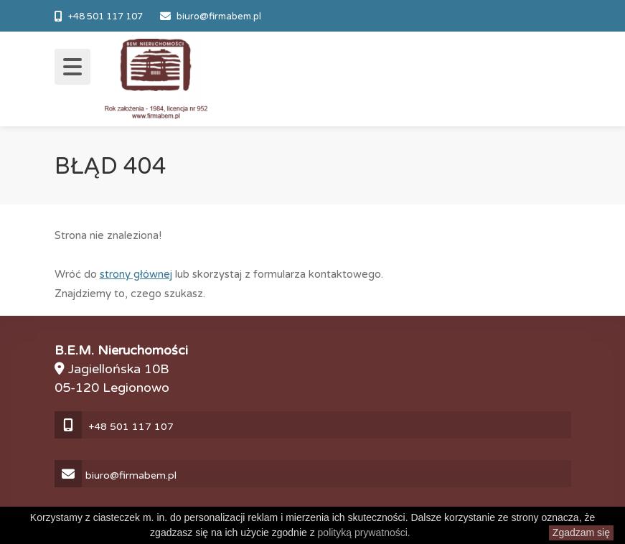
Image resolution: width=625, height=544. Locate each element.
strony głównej (136, 274)
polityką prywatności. (364, 532)
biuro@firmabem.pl (219, 16)
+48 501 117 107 (105, 16)
